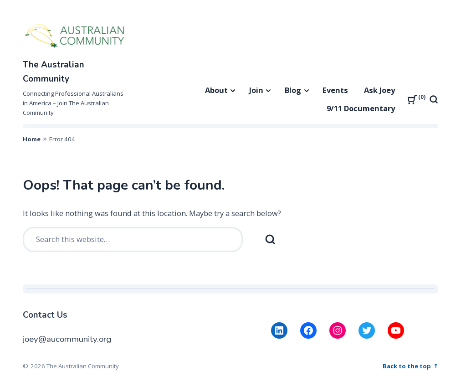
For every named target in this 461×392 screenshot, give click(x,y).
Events (335, 90)
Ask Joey (379, 90)
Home (32, 139)
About (216, 90)
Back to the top (407, 366)
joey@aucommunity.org (67, 339)
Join (256, 90)
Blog (293, 90)
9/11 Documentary (361, 108)
